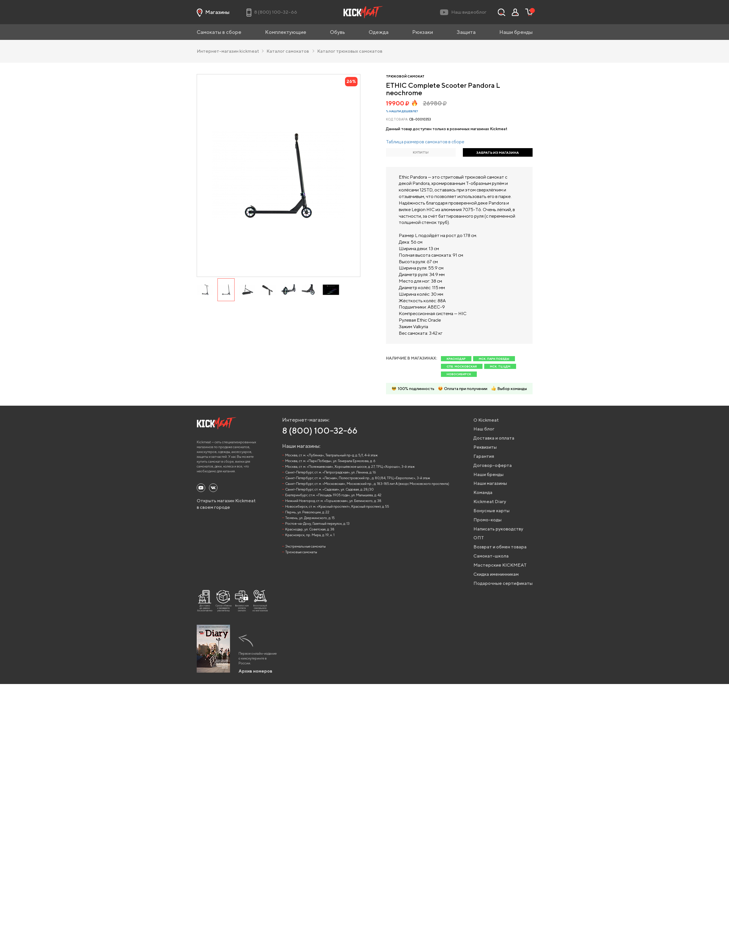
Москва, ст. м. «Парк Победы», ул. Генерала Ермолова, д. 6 (330, 461)
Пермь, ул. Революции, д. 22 (307, 512)
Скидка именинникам (496, 574)
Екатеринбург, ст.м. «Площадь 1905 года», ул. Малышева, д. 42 (333, 495)
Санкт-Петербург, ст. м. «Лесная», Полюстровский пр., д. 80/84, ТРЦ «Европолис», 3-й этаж (357, 478)
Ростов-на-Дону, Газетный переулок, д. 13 (317, 523)
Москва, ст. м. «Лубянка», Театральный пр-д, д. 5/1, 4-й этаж (331, 455)
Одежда (379, 32)
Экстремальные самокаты (305, 546)
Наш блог (483, 429)
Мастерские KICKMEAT (500, 565)
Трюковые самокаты (301, 552)
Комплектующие (285, 32)
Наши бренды (516, 32)
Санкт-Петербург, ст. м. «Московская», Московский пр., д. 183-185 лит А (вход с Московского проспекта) (367, 483)
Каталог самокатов (290, 51)
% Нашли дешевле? (402, 111)
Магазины (213, 12)
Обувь (337, 32)
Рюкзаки (422, 32)
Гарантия (483, 456)
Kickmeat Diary (489, 501)
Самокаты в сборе (219, 32)
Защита (466, 32)
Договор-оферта (492, 465)
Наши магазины (490, 483)
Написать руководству (498, 529)
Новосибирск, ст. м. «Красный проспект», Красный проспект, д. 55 (337, 506)
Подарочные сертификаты (503, 583)
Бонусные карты (491, 510)
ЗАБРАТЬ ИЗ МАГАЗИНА (497, 152)
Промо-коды (487, 519)
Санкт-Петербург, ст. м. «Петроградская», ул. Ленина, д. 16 (330, 472)
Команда (482, 492)
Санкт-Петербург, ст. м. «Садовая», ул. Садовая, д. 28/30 (329, 489)
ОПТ (478, 537)
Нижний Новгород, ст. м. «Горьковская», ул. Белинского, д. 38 (333, 501)
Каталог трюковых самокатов (349, 51)
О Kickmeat (486, 420)
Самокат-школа (491, 556)
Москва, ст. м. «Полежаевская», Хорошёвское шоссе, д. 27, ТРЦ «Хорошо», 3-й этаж (350, 466)
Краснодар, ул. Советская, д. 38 (309, 529)
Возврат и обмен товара (500, 547)
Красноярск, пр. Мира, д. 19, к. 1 (309, 535)
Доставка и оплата (493, 438)
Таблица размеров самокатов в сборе (425, 141)
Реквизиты (485, 447)
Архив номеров (255, 671)
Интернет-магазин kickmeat (230, 51)
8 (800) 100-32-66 (320, 430)
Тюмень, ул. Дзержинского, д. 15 (310, 518)
